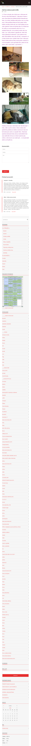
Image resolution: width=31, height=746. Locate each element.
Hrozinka (4, 529)
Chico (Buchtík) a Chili (6, 505)
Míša (3, 491)
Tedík (3, 537)
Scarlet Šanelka (5, 376)
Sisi (3, 548)
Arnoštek (4, 540)
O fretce (12, 6)
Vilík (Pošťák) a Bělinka (6, 601)
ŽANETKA (4, 326)
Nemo (3, 551)
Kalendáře (4, 261)
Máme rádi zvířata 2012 (6, 463)
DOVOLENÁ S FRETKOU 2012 (7, 496)
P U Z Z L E (4, 499)
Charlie (3, 647)
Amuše (3, 348)
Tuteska (3, 631)
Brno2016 (4, 414)
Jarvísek (3, 373)
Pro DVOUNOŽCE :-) (6, 255)
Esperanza (4, 562)
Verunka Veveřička (6, 447)
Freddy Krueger (5, 507)
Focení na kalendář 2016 (7, 436)
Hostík (3, 329)
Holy (3, 642)
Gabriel (3, 485)
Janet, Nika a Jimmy (6, 428)
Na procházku (6, 244)
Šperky (3, 266)
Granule (4, 233)
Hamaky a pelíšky (6, 236)
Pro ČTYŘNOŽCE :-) (6, 228)
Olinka (3, 337)
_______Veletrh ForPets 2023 (7, 308)
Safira (3, 516)
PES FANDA (4, 452)
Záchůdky (5, 252)
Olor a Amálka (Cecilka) (6, 653)
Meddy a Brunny (5, 614)
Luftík (3, 398)
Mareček (4, 395)
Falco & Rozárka (5, 406)
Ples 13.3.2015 (5, 439)
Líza (3, 598)
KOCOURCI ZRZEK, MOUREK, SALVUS (9, 455)
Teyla (3, 581)
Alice (3, 362)
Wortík (3, 351)
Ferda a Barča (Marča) (6, 655)
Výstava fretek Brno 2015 (7, 441)
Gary (3, 422)
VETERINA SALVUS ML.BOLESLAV (8, 689)
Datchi (3, 606)
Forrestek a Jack (5, 477)
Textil (3, 269)
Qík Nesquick (4, 518)
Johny (3, 513)
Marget (3, 340)
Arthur (3, 469)
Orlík (3, 359)
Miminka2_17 (5, 417)
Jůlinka (3, 584)
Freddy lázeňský (5, 444)
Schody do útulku (5, 334)
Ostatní (3, 263)
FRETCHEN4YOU (5, 697)
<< (3, 705)
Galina (3, 609)
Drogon (3, 409)
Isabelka (4, 389)
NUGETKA (4, 321)
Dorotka (4, 579)
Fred (3, 639)
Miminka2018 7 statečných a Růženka (9, 392)
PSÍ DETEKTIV (5, 695)
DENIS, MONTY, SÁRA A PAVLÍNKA (8, 458)
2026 (10, 708)
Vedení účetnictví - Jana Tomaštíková (9, 686)
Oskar (3, 494)
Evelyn (3, 466)
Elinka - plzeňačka (5, 546)
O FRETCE (7, 6)
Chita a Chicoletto (5, 603)
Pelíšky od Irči (5, 433)
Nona (3, 587)
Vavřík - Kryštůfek (5, 543)
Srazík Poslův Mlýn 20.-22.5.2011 (8, 554)
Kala (3, 365)
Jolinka (3, 559)
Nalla (3, 472)
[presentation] (12, 167)
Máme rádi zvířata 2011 (6, 521)
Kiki (3, 345)
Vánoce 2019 (4, 370)
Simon (3, 474)
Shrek (3, 622)
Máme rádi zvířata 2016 (6, 420)
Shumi (3, 343)
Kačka (3, 557)
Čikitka (3, 403)
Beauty (3, 568)
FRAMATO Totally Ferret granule (8, 684)
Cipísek (3, 535)
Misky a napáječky (6, 241)
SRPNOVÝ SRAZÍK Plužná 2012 (8, 480)
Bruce (3, 430)
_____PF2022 (4, 332)
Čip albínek (4, 411)
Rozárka (3, 617)
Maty (3, 425)
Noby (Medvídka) (5, 592)
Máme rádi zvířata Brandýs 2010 (8, 658)
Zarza (3, 595)
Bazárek (4, 230)
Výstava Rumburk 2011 (6, 570)
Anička (3, 628)
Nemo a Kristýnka (5, 573)
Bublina (3, 384)
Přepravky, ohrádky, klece (8, 247)
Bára (3, 625)
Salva (3, 650)
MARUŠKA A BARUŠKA (6, 323)
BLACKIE (4, 318)
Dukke (3, 387)
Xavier (3, 620)
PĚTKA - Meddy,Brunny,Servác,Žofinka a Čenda (11, 526)
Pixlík (3, 590)
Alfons (3, 461)
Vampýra (4, 400)
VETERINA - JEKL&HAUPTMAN (8, 692)
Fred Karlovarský (5, 524)
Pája (3, 356)
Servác (3, 502)
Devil (3, 565)
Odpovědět (14, 192)
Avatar (3, 488)
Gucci (3, 576)
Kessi (3, 636)
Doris (3, 633)
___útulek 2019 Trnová (6, 378)
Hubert (3, 644)
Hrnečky (4, 258)
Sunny (3, 510)
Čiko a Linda (4, 612)
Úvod (3, 6)
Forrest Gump (5, 483)
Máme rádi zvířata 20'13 (7, 450)
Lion (3, 354)
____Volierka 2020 (5, 367)
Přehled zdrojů (5, 728)
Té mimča (4, 381)
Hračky (4, 239)
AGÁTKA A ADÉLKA (5, 532)
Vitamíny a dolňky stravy (8, 250)
